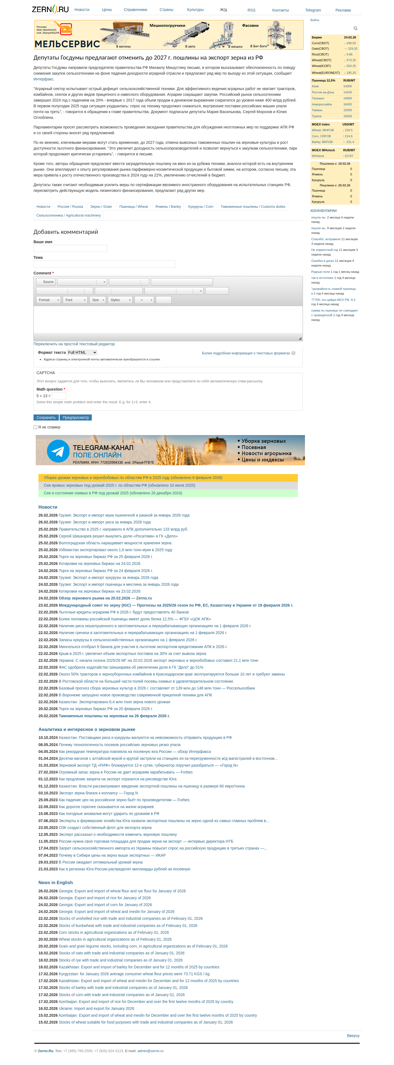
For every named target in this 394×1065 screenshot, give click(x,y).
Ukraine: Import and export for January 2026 (96, 1008)
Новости (86, 10)
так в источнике (322, 277)
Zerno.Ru (45, 1051)
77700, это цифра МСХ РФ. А (332, 299)
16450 (347, 104)
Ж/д (223, 10)
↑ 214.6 (347, 136)
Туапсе (317, 116)
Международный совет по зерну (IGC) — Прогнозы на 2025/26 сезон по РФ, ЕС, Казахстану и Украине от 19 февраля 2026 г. (176, 605)
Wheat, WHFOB (323, 130)
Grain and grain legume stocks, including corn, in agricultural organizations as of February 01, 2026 (143, 946)
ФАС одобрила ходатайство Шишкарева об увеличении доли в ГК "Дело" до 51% (131, 667)
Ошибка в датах (322, 260)
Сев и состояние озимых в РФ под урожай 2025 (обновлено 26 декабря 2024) (110, 493)
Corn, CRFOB (321, 136)
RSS (252, 10)
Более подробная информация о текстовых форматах (246, 353)
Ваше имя (43, 242)
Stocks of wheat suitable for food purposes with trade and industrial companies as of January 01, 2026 (146, 1022)
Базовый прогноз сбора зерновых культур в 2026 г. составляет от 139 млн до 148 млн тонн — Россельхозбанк (157, 688)
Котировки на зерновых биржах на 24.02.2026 (99, 563)
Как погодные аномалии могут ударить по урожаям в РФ (109, 813)
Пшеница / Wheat (134, 206)
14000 (347, 98)
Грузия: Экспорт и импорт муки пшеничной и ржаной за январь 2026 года (124, 515)
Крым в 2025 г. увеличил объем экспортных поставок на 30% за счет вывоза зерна (132, 653)
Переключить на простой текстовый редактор (74, 344)
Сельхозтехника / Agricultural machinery (69, 215)
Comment (44, 273)
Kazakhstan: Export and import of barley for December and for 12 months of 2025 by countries (139, 967)
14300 (347, 86)
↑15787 (348, 156)
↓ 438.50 (350, 43)
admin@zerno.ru (150, 1051)
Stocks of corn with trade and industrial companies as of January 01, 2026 (122, 995)
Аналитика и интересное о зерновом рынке (86, 729)
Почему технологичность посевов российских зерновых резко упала (120, 744)
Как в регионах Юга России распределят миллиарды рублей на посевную (124, 869)
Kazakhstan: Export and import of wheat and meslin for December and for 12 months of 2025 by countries (149, 981)
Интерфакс (43, 79)
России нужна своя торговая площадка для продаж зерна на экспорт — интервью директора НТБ (146, 841)
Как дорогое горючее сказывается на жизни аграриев (106, 807)
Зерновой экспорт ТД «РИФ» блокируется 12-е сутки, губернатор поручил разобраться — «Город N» (148, 765)
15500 (347, 110)
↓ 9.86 (348, 54)
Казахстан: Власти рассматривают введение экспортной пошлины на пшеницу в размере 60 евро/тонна (152, 786)
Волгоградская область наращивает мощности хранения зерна (115, 543)
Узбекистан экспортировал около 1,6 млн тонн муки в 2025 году (115, 550)
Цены (111, 10)
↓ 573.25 (350, 60)
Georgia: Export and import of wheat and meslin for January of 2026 (116, 911)
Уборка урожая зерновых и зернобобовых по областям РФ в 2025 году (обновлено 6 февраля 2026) (130, 477)
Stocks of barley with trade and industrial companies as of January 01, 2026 (123, 987)
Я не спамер (49, 427)
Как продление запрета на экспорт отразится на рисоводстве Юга (117, 779)
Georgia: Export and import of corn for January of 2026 (105, 905)
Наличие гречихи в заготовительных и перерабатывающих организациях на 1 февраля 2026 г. (143, 632)
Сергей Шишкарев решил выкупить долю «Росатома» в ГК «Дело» (118, 536)
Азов (315, 86)
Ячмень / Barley (168, 206)
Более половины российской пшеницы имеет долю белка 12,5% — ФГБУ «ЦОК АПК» (135, 619)
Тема (38, 257)
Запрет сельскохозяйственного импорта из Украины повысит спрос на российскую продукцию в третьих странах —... (163, 848)
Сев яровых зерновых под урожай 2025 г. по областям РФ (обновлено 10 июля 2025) (116, 485)
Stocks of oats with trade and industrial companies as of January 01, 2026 (122, 953)
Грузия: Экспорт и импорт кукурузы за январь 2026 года (108, 577)
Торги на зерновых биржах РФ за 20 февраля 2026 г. (106, 709)
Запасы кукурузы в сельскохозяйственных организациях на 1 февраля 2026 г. (128, 640)
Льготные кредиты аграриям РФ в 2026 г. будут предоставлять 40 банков (124, 612)
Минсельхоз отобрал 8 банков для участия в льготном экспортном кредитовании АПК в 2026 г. (143, 646)
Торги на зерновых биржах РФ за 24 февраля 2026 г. (106, 570)
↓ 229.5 (347, 130)
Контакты (280, 10)
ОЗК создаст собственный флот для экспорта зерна (105, 827)
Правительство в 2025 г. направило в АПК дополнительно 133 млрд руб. (123, 529)
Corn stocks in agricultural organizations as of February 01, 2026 (114, 932)
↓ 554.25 (350, 66)
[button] (45, 281)
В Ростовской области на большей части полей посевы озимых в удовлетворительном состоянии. (146, 681)
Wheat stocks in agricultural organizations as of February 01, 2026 (115, 939)
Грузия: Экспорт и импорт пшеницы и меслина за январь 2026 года (119, 584)
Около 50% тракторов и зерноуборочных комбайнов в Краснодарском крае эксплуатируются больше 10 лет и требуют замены (172, 674)
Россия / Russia (70, 206)
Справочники (140, 10)
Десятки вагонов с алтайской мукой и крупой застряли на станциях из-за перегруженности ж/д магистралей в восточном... (168, 758)
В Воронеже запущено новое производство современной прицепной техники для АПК (135, 695)
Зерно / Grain (101, 206)
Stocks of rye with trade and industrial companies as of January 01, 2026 (121, 960)
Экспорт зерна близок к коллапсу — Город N (98, 793)
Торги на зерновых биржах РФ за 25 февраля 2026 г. (106, 556)
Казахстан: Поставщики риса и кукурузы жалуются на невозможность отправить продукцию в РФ (145, 737)
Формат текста (52, 352)
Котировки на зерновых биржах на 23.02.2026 (99, 591)
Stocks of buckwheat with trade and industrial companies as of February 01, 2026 (128, 925)
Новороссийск (322, 104)
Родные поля (320, 271)
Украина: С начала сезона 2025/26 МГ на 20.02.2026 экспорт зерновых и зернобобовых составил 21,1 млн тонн (158, 660)
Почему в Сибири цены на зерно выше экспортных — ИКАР (112, 855)
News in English (55, 882)
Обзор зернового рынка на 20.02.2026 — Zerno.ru (105, 598)
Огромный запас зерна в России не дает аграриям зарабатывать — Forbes (126, 772)
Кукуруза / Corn (200, 206)
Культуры (202, 10)
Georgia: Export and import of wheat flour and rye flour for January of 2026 (122, 891)
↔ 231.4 (348, 142)
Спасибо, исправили (325, 239)
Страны (172, 10)
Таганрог (318, 98)
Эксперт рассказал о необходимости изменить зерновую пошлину (118, 834)
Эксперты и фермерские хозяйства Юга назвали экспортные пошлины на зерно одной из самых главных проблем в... (164, 821)
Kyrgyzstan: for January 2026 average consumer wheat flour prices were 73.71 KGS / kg (134, 974)
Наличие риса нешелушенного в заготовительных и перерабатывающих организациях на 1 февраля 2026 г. (155, 626)
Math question (51, 389)
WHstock (318, 156)
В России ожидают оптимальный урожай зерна (101, 862)
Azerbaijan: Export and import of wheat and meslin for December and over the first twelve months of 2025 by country (158, 1015)
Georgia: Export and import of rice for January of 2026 (105, 898)
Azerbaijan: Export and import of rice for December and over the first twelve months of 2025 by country (146, 1001)
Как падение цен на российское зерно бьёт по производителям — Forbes (124, 800)
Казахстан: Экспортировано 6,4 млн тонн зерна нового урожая (114, 702)
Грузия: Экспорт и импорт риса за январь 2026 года (105, 522)
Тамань (317, 110)
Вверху (353, 1035)
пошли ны (318, 217)
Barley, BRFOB (322, 142)
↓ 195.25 (350, 72)
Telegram (313, 10)
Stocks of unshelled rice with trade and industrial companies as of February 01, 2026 (131, 918)
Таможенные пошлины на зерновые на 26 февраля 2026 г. (114, 716)
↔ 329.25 (351, 48)
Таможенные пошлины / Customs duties (253, 206)
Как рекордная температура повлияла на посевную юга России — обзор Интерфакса (135, 751)
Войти (314, 20)
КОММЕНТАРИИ (323, 210)
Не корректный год (324, 249)
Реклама (343, 10)
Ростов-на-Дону (323, 92)
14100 (347, 92)
